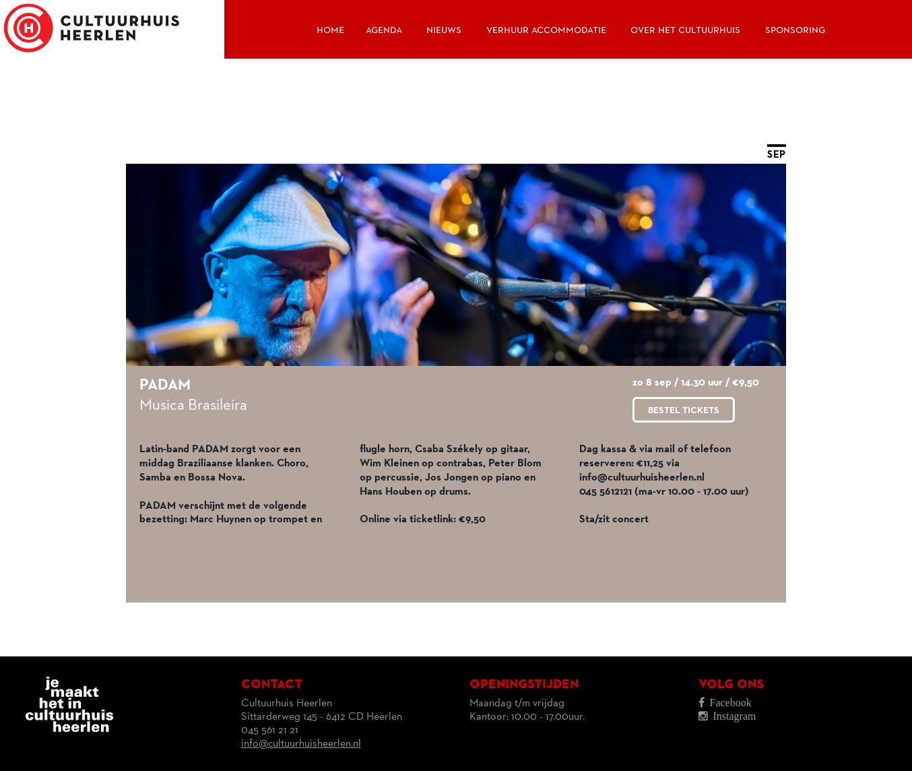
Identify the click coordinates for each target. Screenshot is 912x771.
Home (330, 30)
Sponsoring (795, 30)
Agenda (384, 30)
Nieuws (443, 30)
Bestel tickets (683, 410)
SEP (776, 155)
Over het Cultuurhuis (685, 30)
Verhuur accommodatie (546, 30)
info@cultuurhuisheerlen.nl (301, 744)
